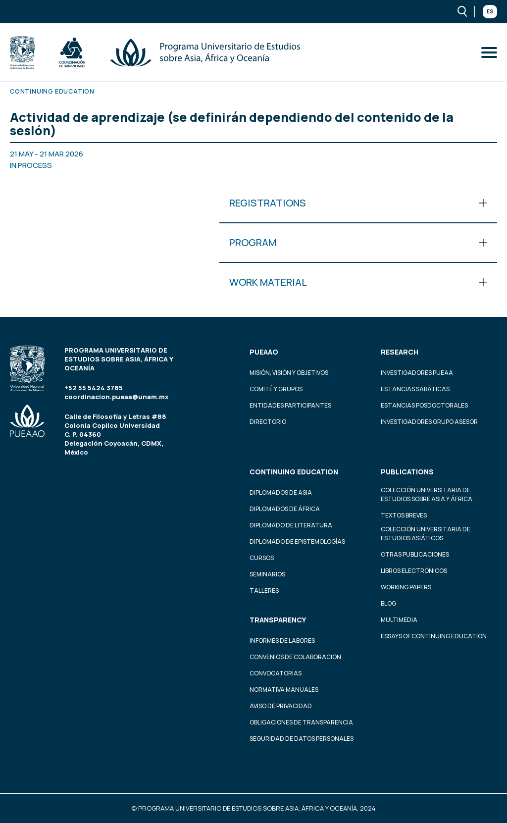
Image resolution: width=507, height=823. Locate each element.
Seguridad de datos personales (302, 738)
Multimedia (399, 620)
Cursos (262, 558)
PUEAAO (264, 352)
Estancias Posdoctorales (424, 405)
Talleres (264, 590)
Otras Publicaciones (415, 554)
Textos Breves (404, 515)
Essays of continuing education (434, 636)
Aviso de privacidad (281, 706)
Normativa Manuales (284, 689)
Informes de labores (282, 640)
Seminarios (267, 574)
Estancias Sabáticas (415, 389)
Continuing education (294, 471)
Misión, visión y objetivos (289, 372)
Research (399, 352)
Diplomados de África (285, 509)
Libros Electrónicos (414, 570)
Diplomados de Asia (281, 492)
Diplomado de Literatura (291, 525)
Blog (388, 603)
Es (490, 11)
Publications (407, 471)
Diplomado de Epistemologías (297, 541)
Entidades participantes (290, 405)
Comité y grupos (276, 389)
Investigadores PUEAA (417, 372)
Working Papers (406, 587)
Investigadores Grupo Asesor (429, 421)
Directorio (268, 421)
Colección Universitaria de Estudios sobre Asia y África (426, 494)
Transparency (278, 619)
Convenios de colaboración (295, 657)
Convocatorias (276, 673)
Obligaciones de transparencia (301, 722)
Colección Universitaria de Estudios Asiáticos (425, 533)
